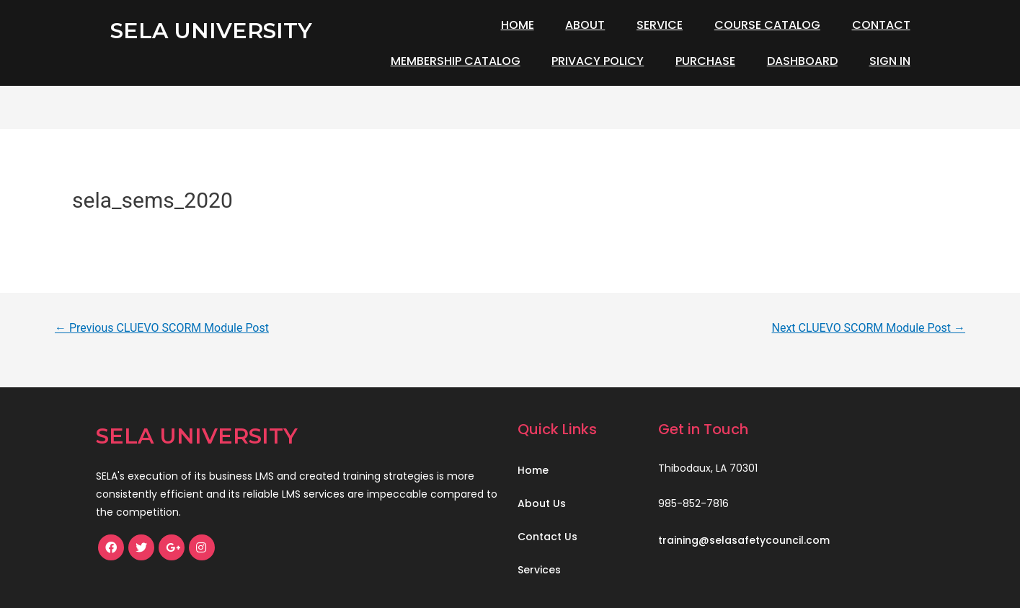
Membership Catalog (455, 61)
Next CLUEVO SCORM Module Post (869, 328)
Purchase (705, 61)
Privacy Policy (597, 61)
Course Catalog (767, 25)
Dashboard (802, 61)
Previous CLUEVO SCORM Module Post (162, 328)
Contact (881, 25)
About (585, 25)
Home (517, 25)
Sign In (889, 61)
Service (660, 25)
